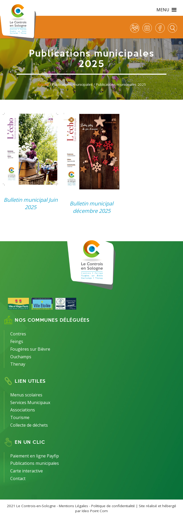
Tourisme (19, 417)
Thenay (17, 364)
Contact (18, 478)
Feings (16, 341)
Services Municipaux (30, 402)
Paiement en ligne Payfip (34, 456)
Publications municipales (34, 463)
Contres (18, 334)
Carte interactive (26, 471)
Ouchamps (20, 357)
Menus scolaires (26, 395)
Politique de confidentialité (113, 505)
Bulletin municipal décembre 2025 (91, 207)
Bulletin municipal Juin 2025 (31, 203)
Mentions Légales (73, 505)
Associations (22, 410)
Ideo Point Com (95, 510)
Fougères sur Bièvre (30, 349)
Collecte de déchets (29, 425)
